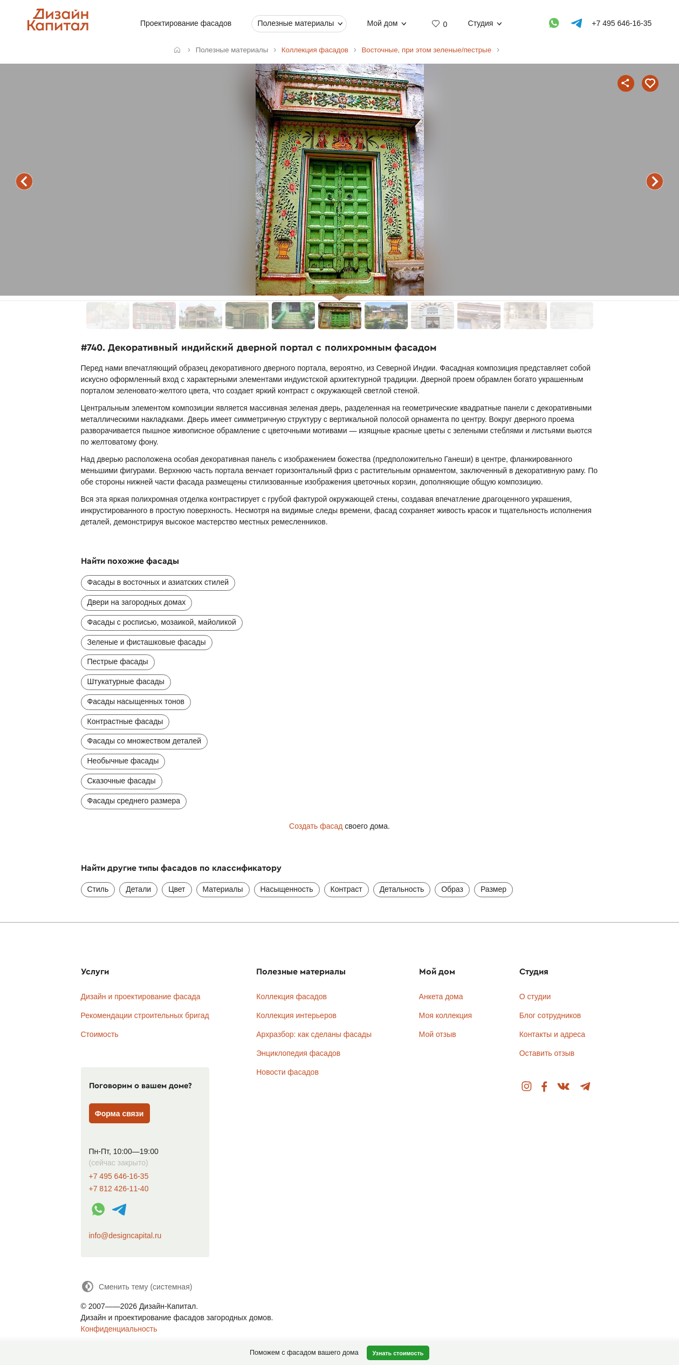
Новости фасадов (287, 1072)
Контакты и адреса (552, 1034)
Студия (480, 23)
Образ (452, 889)
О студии (535, 996)
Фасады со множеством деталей (144, 740)
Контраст (346, 889)
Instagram (526, 1087)
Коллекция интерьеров (296, 1015)
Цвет (176, 889)
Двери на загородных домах (136, 602)
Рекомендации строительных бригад (145, 1015)
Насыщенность (286, 889)
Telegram (585, 1087)
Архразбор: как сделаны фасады (314, 1034)
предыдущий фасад (24, 181)
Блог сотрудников (550, 1015)
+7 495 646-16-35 (119, 1176)
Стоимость (100, 1034)
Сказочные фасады (121, 780)
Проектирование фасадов (185, 23)
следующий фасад (655, 181)
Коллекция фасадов (291, 996)
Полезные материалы (296, 23)
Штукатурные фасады (125, 681)
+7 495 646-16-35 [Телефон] (622, 23)
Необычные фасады (123, 760)
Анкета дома (441, 996)
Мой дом (382, 23)
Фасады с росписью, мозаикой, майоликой (161, 622)
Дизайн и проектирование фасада (141, 996)
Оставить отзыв (547, 1053)
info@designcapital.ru (125, 1235)
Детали (138, 889)
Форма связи (119, 1113)
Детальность (402, 889)
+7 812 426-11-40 (119, 1189)
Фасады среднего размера (134, 800)
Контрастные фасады (125, 721)
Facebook (544, 1087)
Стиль (98, 889)
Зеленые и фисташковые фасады (146, 642)
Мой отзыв (437, 1034)
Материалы (223, 889)
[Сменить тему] (137, 1286)
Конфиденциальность (119, 1329)
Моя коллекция (445, 1015)
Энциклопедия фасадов (298, 1053)
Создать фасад (315, 826)
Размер (493, 889)
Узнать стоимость (397, 1353)
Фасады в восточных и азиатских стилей (158, 582)
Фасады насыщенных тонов (135, 701)
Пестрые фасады (117, 661)
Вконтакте (564, 1087)
